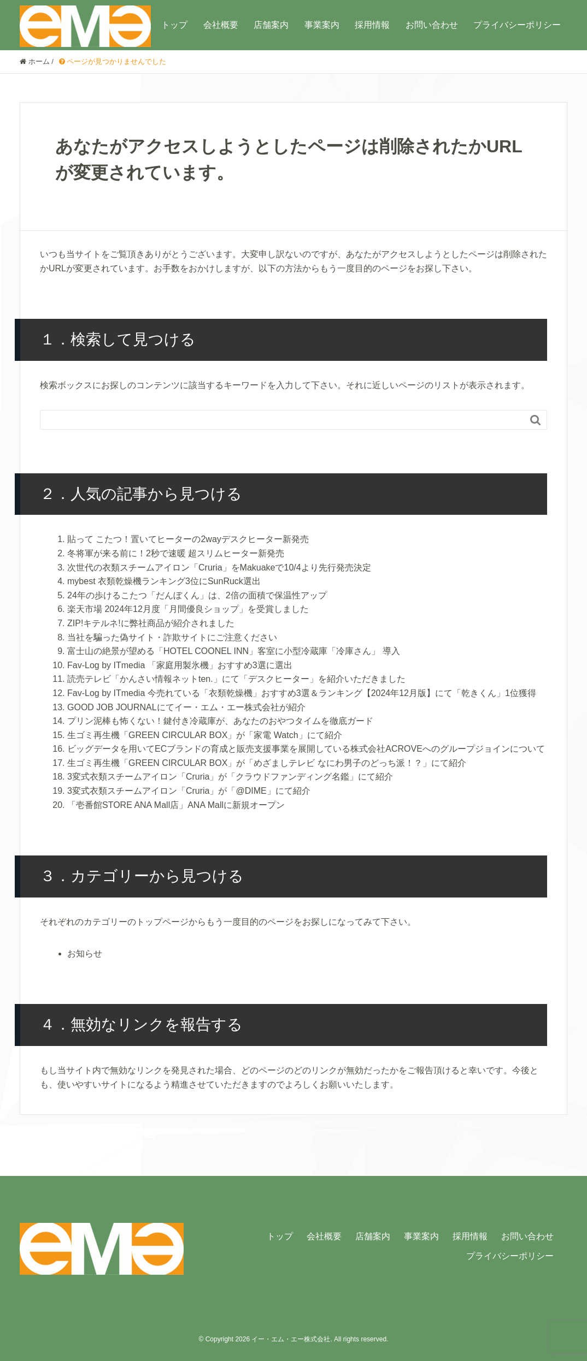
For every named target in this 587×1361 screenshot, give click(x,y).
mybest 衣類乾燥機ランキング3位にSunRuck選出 (164, 581)
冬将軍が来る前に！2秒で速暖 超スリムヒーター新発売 (175, 553)
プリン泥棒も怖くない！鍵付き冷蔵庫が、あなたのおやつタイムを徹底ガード (220, 721)
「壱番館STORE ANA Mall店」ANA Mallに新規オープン (176, 805)
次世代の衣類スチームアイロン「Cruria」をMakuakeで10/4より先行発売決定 (219, 567)
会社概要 (220, 24)
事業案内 (321, 24)
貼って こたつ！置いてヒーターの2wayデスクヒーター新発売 (188, 539)
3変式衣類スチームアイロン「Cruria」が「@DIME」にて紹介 (188, 790)
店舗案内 (271, 24)
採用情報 (372, 24)
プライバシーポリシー (517, 24)
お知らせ (84, 953)
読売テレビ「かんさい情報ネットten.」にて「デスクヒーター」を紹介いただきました (236, 679)
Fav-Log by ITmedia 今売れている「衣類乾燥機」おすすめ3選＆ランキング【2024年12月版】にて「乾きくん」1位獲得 (301, 693)
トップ (174, 24)
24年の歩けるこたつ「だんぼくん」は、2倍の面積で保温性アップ (197, 595)
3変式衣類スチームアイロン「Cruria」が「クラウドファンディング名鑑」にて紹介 (230, 776)
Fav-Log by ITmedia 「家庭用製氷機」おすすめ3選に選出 (179, 665)
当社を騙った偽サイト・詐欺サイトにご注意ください (172, 637)
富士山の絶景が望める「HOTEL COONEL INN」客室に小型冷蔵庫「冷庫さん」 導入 (233, 651)
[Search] (282, 420)
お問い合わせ (432, 24)
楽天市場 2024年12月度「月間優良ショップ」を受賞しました (188, 609)
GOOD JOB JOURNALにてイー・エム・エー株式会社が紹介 (186, 707)
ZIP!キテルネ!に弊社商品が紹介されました (150, 623)
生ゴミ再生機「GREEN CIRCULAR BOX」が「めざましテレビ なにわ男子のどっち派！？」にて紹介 (266, 763)
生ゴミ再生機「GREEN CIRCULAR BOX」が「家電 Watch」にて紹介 (204, 735)
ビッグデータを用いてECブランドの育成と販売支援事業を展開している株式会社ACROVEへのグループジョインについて (306, 748)
